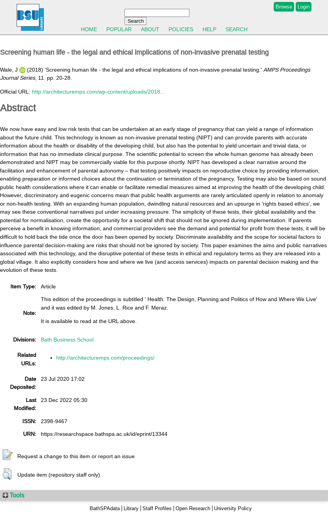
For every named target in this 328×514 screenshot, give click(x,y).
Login (304, 7)
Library (131, 508)
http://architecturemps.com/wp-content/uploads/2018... (98, 92)
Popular (119, 29)
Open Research (193, 508)
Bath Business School (67, 340)
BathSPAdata (105, 508)
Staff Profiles (157, 508)
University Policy (233, 508)
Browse (284, 7)
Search (237, 29)
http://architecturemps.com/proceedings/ (105, 358)
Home (89, 29)
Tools (13, 495)
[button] (8, 455)
